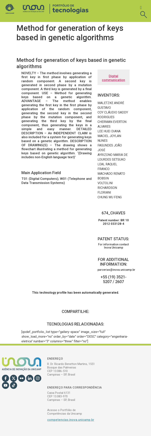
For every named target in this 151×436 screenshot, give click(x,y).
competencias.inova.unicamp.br (70, 420)
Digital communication (113, 78)
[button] (141, 7)
